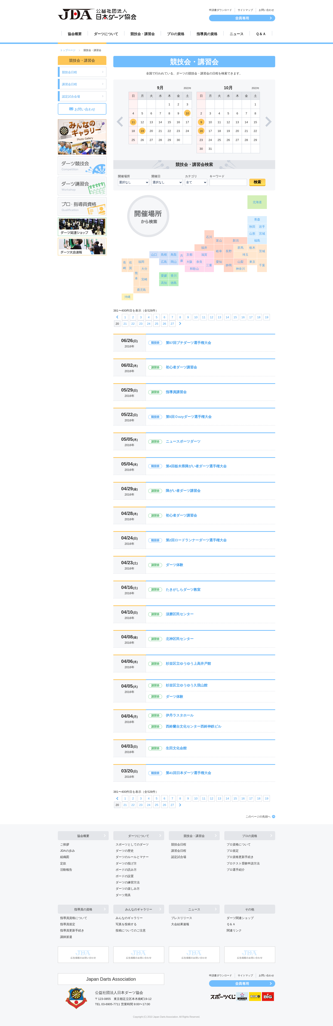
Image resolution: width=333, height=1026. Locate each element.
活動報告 (66, 869)
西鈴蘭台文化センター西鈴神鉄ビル (193, 726)
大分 (144, 268)
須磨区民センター (180, 614)
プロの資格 (175, 34)
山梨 (240, 261)
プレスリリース (181, 918)
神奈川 (240, 268)
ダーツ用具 (123, 895)
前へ (117, 317)
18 (258, 317)
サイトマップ (245, 10)
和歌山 (194, 268)
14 (227, 317)
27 (172, 323)
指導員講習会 (176, 392)
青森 (257, 219)
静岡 (229, 265)
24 (148, 323)
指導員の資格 (207, 34)
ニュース (237, 34)
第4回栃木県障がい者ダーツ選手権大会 (196, 466)
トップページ (67, 50)
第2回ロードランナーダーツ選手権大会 (196, 540)
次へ (180, 323)
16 (201, 131)
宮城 (262, 233)
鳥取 (174, 254)
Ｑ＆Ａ (261, 34)
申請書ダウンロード (220, 10)
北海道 (257, 202)
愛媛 (164, 275)
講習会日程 (69, 84)
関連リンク (234, 930)
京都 (189, 254)
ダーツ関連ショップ (240, 918)
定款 (63, 863)
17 (251, 317)
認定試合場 (178, 857)
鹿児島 (141, 289)
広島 (164, 261)
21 (125, 323)
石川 (209, 237)
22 (133, 323)
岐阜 (219, 251)
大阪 (189, 261)
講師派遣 (66, 937)
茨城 (262, 251)
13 (219, 317)
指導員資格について (73, 918)
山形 (252, 233)
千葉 (262, 265)
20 (117, 323)
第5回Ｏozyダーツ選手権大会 (189, 417)
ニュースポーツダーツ (183, 441)
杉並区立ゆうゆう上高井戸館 (188, 663)
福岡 (141, 261)
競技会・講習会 (142, 34)
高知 (164, 283)
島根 (164, 254)
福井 (204, 247)
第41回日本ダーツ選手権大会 (188, 773)
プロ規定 (233, 850)
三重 (209, 265)
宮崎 (144, 279)
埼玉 (245, 254)
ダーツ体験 (174, 565)
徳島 (174, 283)
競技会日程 (69, 72)
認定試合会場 (71, 96)
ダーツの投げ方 (126, 863)
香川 (174, 275)
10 (187, 113)
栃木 (252, 247)
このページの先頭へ (258, 816)
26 (164, 323)
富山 (219, 240)
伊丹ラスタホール (180, 715)
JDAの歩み (67, 850)
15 (235, 317)
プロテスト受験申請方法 (243, 863)
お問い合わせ (266, 10)
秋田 (252, 226)
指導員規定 (67, 924)
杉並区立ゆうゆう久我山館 (186, 685)
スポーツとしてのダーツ (132, 844)
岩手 (262, 226)
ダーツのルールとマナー (132, 857)
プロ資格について (239, 844)
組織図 (64, 857)
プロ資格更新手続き (240, 857)
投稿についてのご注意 (131, 930)
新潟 (236, 240)
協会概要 (75, 34)
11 (133, 122)
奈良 (199, 261)
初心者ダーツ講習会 (181, 367)
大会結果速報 (180, 924)
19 (142, 131)
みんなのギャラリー (138, 909)
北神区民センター (180, 639)
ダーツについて (106, 34)
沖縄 (127, 297)
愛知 (219, 261)
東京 (252, 261)
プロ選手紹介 (236, 869)
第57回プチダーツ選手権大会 (188, 343)
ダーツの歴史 (125, 850)
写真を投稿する (126, 924)
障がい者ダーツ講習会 (183, 491)
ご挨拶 (64, 844)
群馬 (240, 247)
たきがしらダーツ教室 (183, 589)
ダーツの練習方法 (128, 882)
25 (156, 323)
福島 (257, 240)
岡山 (174, 261)
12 (211, 317)
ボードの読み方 (126, 869)
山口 (154, 254)
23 (140, 323)
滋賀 (204, 254)
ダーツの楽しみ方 (128, 888)
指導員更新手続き (72, 930)
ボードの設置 (125, 876)
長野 (229, 251)
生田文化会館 (176, 748)
